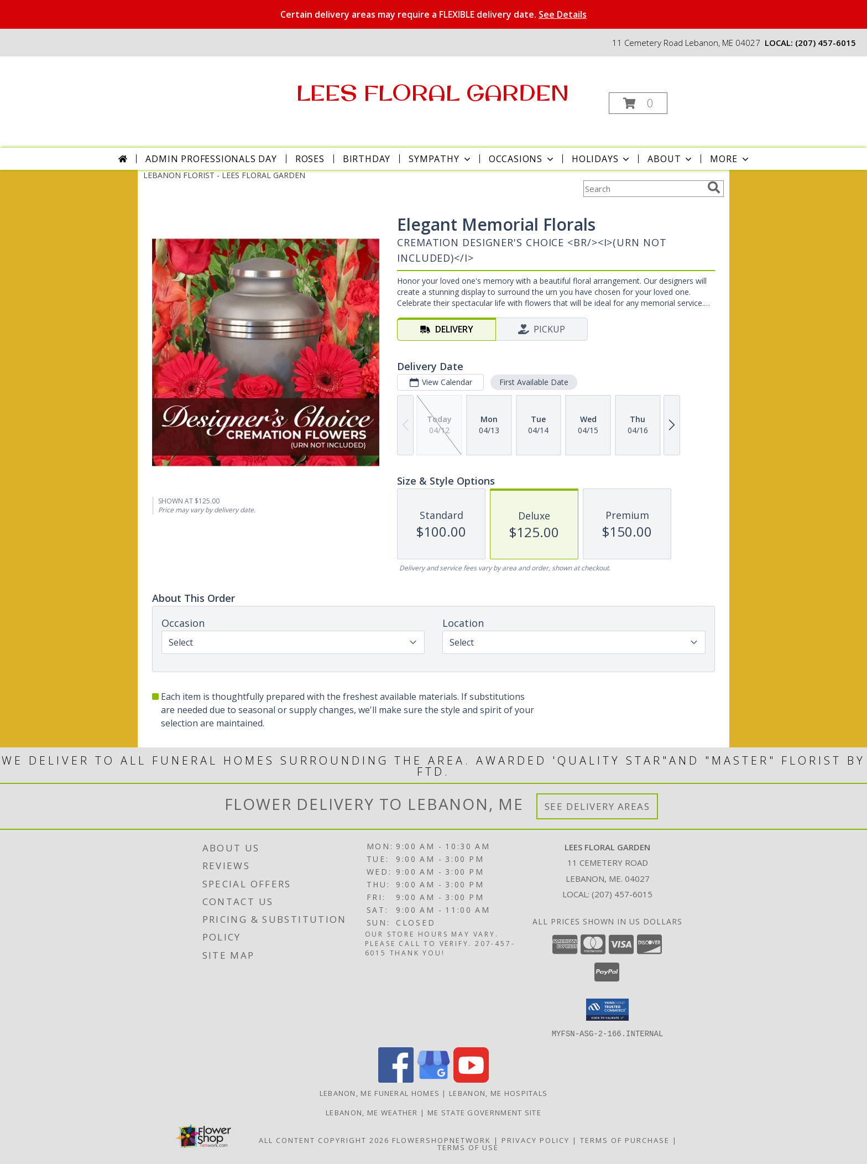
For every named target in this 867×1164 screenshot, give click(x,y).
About (670, 159)
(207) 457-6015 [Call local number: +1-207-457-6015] (825, 42)
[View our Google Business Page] (433, 1079)
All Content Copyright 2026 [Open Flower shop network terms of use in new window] (324, 1140)
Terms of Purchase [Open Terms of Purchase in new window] (625, 1140)
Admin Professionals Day (210, 159)
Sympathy (440, 159)
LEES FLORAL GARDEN (432, 92)
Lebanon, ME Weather (372, 1112)
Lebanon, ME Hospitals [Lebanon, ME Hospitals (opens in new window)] (498, 1093)
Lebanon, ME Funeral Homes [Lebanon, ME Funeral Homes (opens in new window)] (380, 1093)
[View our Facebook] (396, 1079)
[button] (638, 103)
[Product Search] (643, 188)
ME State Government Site (484, 1112)
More (730, 159)
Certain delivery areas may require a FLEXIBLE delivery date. (433, 14)
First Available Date (533, 382)
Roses (310, 159)
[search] (713, 187)
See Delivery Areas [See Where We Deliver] (597, 806)
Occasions (522, 159)
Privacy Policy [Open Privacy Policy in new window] (536, 1140)
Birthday (366, 159)
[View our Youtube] (471, 1079)
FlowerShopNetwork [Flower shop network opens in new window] (441, 1140)
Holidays (601, 159)
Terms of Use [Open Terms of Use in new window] (468, 1147)
